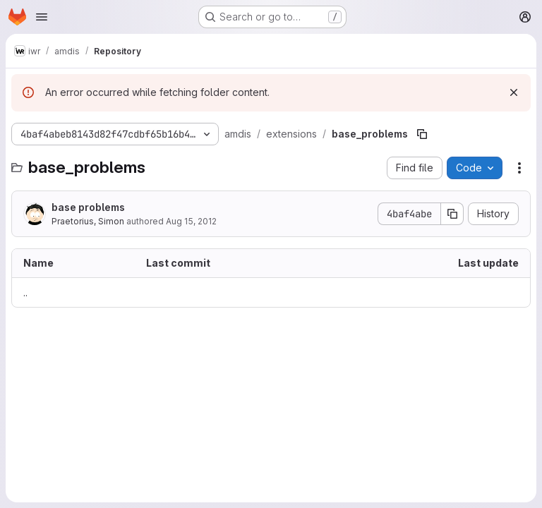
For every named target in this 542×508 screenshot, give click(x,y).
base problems (88, 207)
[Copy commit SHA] (452, 213)
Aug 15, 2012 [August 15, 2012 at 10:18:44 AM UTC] (191, 221)
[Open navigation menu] (41, 17)
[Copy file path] (422, 134)
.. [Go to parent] (25, 292)
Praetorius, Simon (88, 221)
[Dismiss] (513, 92)
